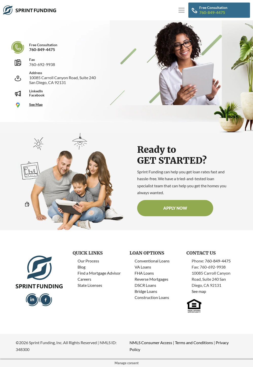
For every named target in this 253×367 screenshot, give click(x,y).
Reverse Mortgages (151, 279)
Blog (81, 266)
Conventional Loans (152, 260)
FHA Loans (144, 273)
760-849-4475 (212, 12)
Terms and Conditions (194, 342)
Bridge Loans (146, 291)
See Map (36, 104)
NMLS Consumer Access (151, 342)
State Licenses (90, 285)
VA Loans (143, 266)
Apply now (175, 208)
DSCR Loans (145, 285)
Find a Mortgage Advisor (99, 273)
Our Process (88, 260)
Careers (84, 279)
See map (199, 291)
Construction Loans (152, 297)
